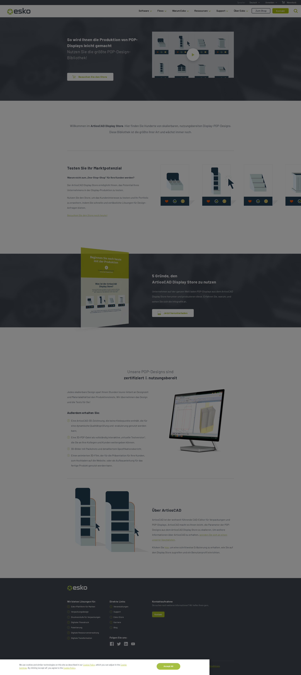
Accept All (168, 668)
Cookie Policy (89, 666)
